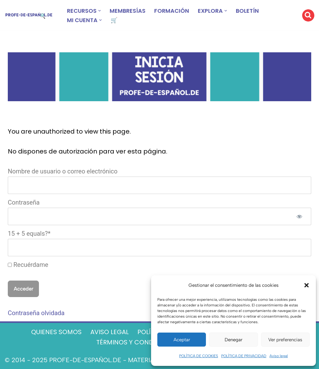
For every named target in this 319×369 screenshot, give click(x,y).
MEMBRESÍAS (127, 11)
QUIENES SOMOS (56, 332)
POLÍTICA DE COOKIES (198, 356)
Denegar (233, 340)
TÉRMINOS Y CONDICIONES (137, 342)
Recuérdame (28, 264)
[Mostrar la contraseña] (299, 216)
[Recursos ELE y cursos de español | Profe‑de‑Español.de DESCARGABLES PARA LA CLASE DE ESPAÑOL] (29, 15)
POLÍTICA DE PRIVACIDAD (243, 356)
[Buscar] (308, 15)
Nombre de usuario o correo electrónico (62, 171)
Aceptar (182, 340)
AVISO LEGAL (109, 332)
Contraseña (24, 202)
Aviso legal (278, 356)
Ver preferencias (285, 340)
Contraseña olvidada (36, 313)
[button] (306, 285)
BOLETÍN (247, 11)
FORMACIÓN (171, 11)
